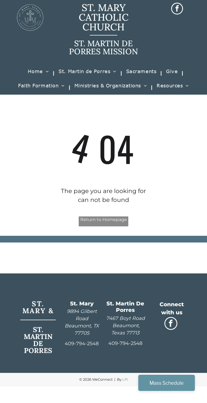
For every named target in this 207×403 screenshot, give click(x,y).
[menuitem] (39, 73)
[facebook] (177, 9)
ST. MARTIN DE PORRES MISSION (103, 47)
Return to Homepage (103, 219)
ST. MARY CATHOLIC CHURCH (104, 17)
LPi (125, 379)
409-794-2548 (82, 344)
